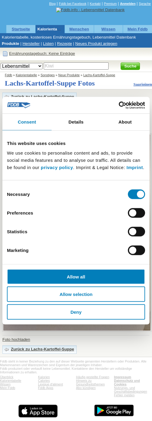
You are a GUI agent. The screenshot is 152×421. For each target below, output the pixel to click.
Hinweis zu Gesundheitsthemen (90, 382)
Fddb (8, 75)
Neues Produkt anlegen (96, 43)
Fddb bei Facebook (72, 3)
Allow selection (75, 294)
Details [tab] (76, 121)
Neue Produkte (69, 75)
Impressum (122, 377)
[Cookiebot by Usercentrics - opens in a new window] (118, 105)
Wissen (108, 29)
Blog (52, 3)
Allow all (76, 276)
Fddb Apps (45, 388)
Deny (76, 311)
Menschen (79, 29)
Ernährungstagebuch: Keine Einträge (42, 53)
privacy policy (57, 167)
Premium (110, 3)
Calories (44, 380)
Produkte (10, 43)
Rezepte (64, 43)
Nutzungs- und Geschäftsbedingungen (130, 389)
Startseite (21, 29)
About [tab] (125, 121)
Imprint (135, 167)
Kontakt (95, 3)
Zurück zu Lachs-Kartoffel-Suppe (42, 96)
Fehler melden (124, 395)
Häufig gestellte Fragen (92, 377)
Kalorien (44, 377)
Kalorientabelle (51, 29)
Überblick (6, 377)
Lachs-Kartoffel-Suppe (99, 75)
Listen (48, 43)
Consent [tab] (27, 121)
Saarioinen (143, 84)
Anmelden (128, 3)
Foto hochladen (16, 339)
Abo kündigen (86, 388)
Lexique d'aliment (50, 384)
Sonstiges (48, 75)
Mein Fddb (138, 29)
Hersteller (31, 43)
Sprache (145, 3)
